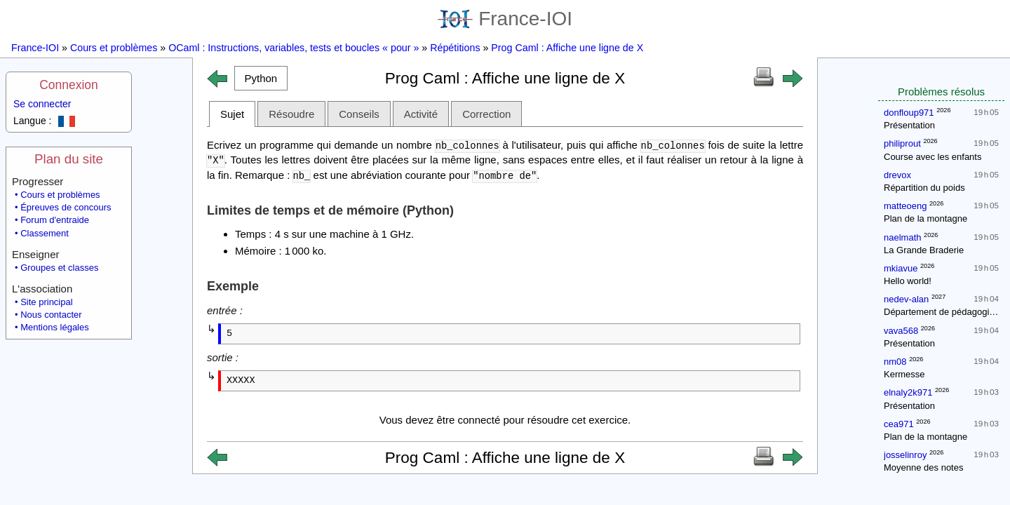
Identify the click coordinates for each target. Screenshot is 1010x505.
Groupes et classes (59, 267)
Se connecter (42, 103)
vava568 (901, 330)
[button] (261, 78)
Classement (44, 233)
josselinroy (905, 455)
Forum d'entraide (54, 220)
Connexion (68, 85)
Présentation (909, 125)
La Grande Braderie (924, 250)
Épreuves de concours (65, 207)
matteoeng (905, 206)
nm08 (895, 361)
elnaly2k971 (908, 392)
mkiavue (900, 268)
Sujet (232, 114)
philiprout (902, 143)
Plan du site (68, 159)
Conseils (359, 114)
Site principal (46, 302)
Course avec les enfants (932, 157)
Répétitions (455, 47)
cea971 (899, 424)
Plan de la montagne (925, 218)
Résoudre (291, 114)
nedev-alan (906, 299)
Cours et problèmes (113, 47)
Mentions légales (54, 327)
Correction (486, 114)
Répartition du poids (924, 187)
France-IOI (505, 18)
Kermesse (904, 374)
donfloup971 (909, 112)
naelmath (902, 237)
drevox (897, 175)
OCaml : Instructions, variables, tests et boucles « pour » (293, 47)
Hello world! (907, 281)
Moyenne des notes (923, 467)
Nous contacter (50, 314)
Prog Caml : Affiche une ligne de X (567, 47)
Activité (421, 114)
